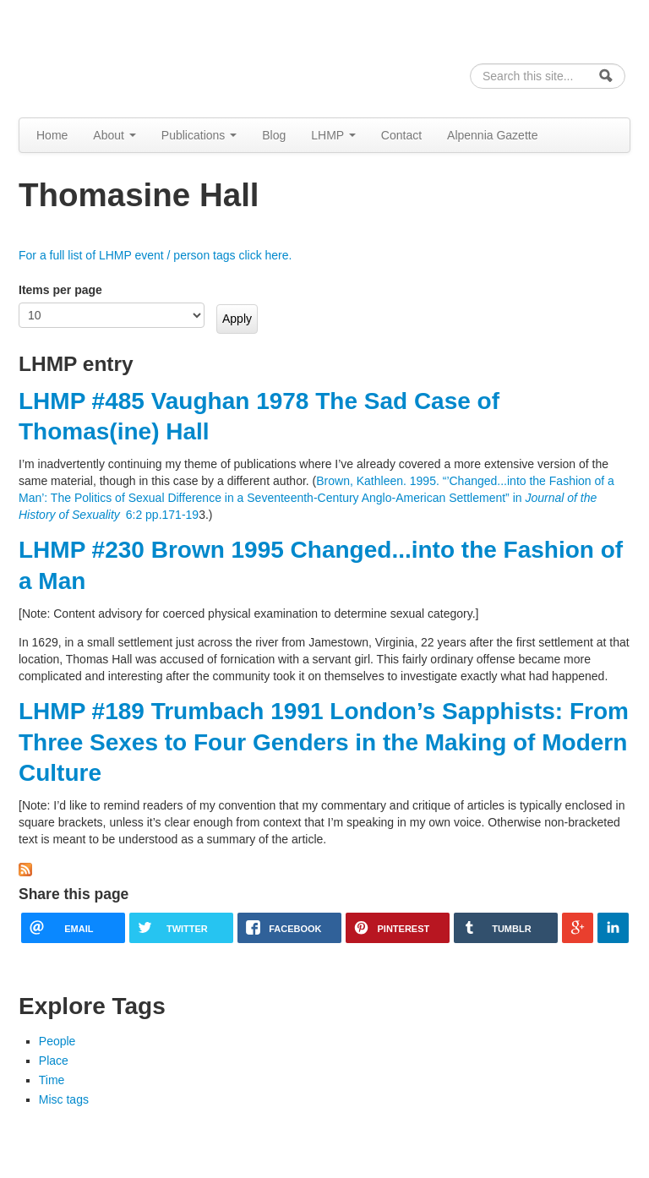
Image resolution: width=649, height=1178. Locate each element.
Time (52, 1080)
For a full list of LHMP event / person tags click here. (155, 255)
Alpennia (105, 56)
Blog (274, 135)
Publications (199, 135)
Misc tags (64, 1099)
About (114, 135)
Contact (401, 135)
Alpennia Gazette (492, 135)
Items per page (60, 290)
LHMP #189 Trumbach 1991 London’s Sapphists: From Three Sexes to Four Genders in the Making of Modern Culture (324, 742)
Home (52, 135)
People (57, 1041)
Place (53, 1060)
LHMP (333, 135)
